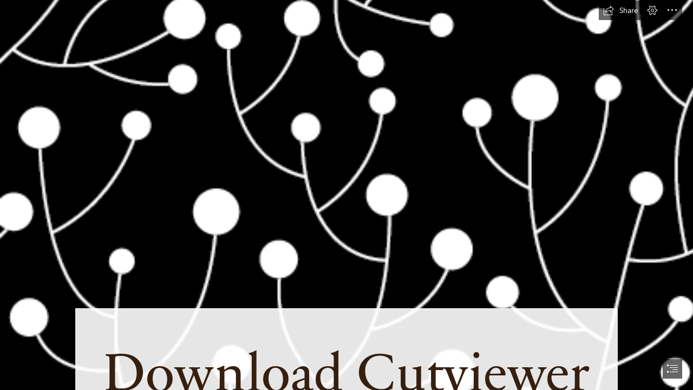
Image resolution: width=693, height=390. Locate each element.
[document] (346, 195)
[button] (620, 10)
